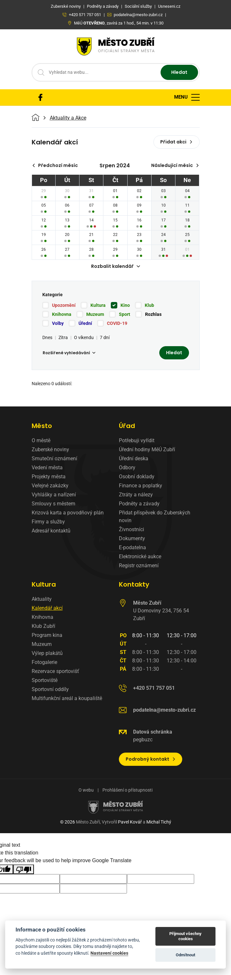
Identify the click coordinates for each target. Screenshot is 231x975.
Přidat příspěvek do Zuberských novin (154, 516)
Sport (124, 314)
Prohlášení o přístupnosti (127, 790)
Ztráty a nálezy (136, 495)
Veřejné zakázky (50, 486)
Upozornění (64, 305)
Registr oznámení (139, 565)
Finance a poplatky (140, 486)
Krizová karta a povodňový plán (68, 513)
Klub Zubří (43, 626)
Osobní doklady (136, 476)
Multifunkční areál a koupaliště (67, 698)
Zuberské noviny (50, 449)
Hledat (179, 72)
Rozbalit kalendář (115, 266)
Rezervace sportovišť (55, 671)
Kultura (98, 305)
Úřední (85, 323)
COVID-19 (117, 323)
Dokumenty (132, 538)
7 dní (105, 337)
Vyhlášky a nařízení (54, 495)
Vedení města (47, 467)
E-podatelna (132, 547)
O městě (41, 440)
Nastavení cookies (109, 953)
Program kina (47, 635)
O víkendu (84, 337)
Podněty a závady (139, 504)
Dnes (47, 337)
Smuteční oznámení (54, 458)
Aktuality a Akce (68, 118)
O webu (86, 790)
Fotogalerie (44, 662)
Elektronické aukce (140, 556)
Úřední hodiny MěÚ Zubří (147, 449)
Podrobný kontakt (151, 759)
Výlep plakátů (47, 653)
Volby (58, 323)
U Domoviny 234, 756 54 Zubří (161, 610)
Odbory (127, 467)
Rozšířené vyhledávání (69, 353)
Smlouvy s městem (53, 504)
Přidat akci (176, 142)
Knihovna (61, 314)
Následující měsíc (175, 165)
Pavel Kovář (130, 821)
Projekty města (49, 476)
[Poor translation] (23, 869)
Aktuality (42, 599)
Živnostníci (131, 529)
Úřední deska (133, 458)
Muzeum (95, 314)
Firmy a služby (48, 522)
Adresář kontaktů (51, 531)
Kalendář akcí (47, 608)
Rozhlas (153, 314)
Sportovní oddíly (50, 689)
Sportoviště (45, 680)
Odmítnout (185, 954)
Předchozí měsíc (55, 165)
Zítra (63, 337)
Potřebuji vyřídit (136, 440)
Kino (125, 305)
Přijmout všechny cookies (185, 936)
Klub (149, 305)
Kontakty (134, 584)
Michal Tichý (158, 821)
